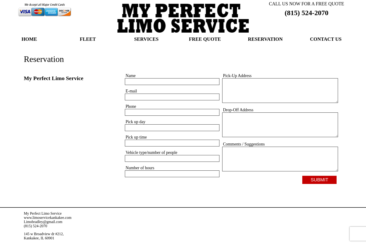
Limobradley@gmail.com (43, 222)
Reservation (265, 39)
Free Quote (205, 39)
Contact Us (325, 39)
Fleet (88, 39)
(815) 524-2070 (306, 13)
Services (146, 39)
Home (29, 39)
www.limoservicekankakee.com (47, 218)
